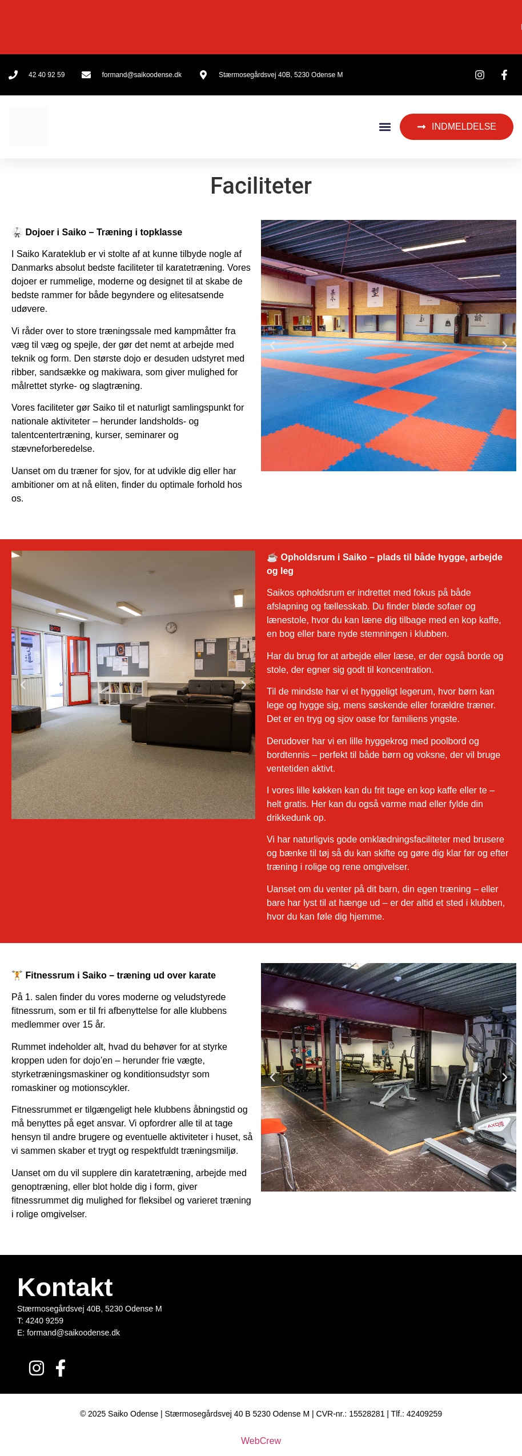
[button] (384, 127)
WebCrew (261, 1441)
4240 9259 (44, 1320)
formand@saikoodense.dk (73, 1332)
